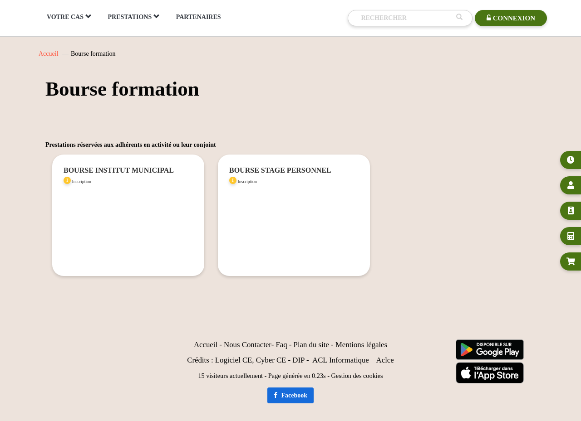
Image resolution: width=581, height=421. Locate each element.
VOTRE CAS (69, 16)
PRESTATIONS (134, 16)
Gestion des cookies (357, 375)
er (268, 344)
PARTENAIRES (198, 17)
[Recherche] (406, 18)
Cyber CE (271, 360)
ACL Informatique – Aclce (353, 360)
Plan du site (311, 344)
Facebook (290, 395)
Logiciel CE (233, 360)
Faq (281, 344)
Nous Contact (245, 344)
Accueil (49, 53)
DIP (298, 360)
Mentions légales (361, 344)
